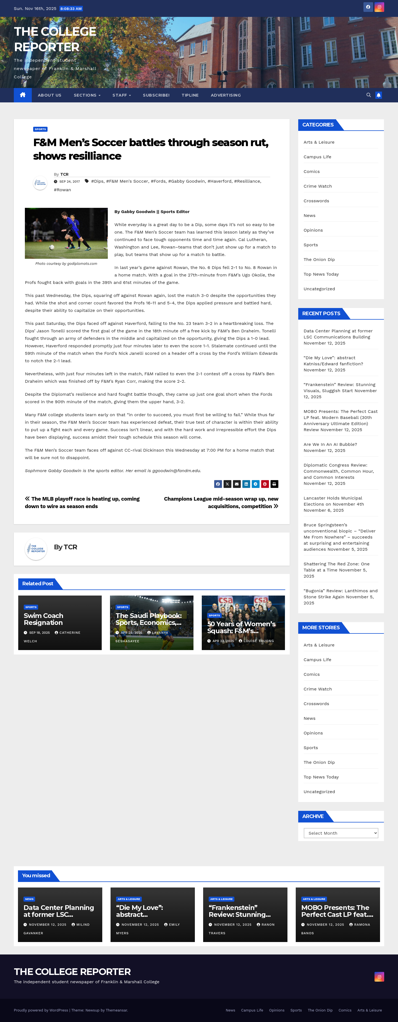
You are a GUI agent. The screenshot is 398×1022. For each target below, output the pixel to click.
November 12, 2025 (48, 925)
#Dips (97, 181)
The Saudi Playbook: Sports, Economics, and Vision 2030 (149, 622)
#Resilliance (247, 181)
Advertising (226, 95)
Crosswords (316, 200)
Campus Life (317, 156)
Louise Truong (256, 641)
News (310, 215)
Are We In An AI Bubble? (330, 444)
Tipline (190, 95)
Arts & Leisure (319, 142)
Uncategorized (319, 288)
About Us (50, 95)
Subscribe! (156, 95)
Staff (120, 95)
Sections (86, 95)
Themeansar (116, 1010)
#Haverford (220, 181)
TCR (64, 174)
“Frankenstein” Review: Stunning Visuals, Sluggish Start (244, 914)
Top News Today (321, 274)
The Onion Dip (319, 259)
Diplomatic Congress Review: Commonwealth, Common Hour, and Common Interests (339, 471)
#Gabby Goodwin (186, 181)
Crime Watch (318, 186)
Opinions (313, 230)
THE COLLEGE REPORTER (72, 971)
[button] (368, 95)
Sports (40, 129)
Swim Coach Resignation (43, 619)
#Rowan (62, 189)
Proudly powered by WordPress (41, 1010)
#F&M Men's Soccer (127, 181)
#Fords (158, 181)
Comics (312, 171)
